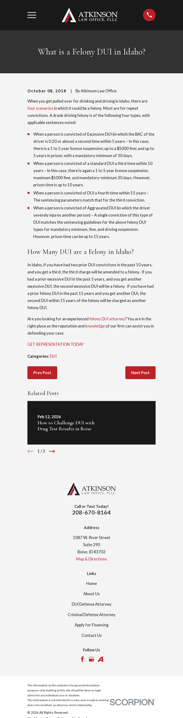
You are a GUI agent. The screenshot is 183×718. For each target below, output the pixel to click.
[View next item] (52, 451)
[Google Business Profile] (91, 659)
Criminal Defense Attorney (92, 614)
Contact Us (91, 635)
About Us (91, 593)
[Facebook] (82, 659)
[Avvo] (100, 659)
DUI (53, 356)
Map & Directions (91, 559)
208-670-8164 (91, 512)
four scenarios (40, 108)
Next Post (140, 372)
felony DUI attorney (107, 319)
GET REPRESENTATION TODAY (55, 344)
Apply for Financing (91, 625)
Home (91, 583)
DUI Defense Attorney (92, 604)
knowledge (95, 326)
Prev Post (42, 372)
